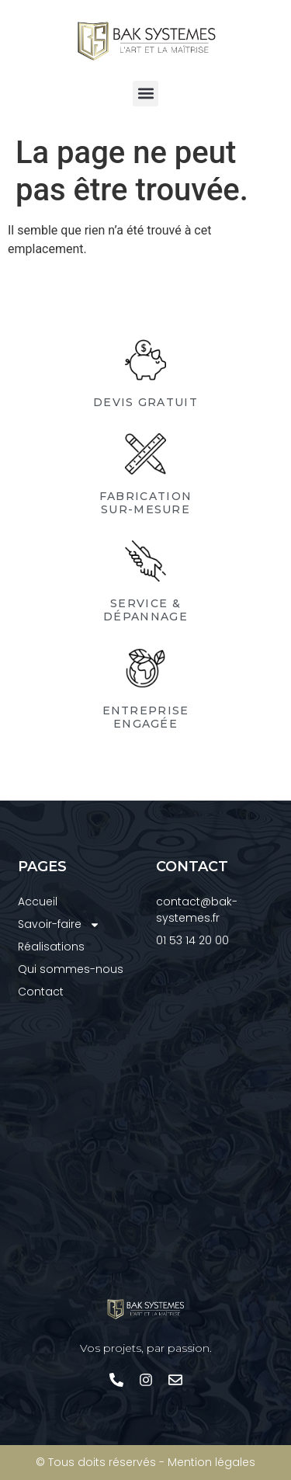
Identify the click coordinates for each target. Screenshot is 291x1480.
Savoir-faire (59, 924)
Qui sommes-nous (70, 969)
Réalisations (51, 946)
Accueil (37, 901)
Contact (41, 991)
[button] (145, 93)
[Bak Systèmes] (146, 1149)
